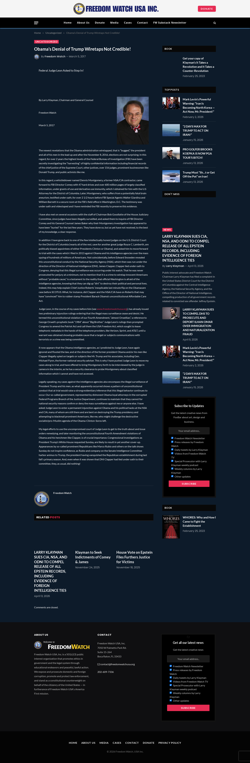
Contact (142, 22)
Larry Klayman (175, 266)
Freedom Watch (55, 56)
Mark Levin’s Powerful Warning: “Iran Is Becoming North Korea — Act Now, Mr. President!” (199, 105)
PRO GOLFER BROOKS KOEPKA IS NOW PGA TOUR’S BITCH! (197, 153)
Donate (207, 8)
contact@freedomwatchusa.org (117, 664)
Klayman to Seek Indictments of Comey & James (93, 557)
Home (68, 22)
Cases (128, 22)
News (167, 229)
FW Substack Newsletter (169, 22)
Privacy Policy (169, 742)
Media (114, 22)
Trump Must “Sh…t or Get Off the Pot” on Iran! (199, 174)
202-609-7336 (105, 671)
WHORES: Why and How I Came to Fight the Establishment (199, 521)
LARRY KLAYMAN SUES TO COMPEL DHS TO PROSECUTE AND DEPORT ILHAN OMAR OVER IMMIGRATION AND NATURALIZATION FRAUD (199, 322)
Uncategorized (46, 41)
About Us (83, 22)
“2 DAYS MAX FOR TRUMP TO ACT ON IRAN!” (195, 130)
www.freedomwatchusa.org (112, 308)
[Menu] (36, 22)
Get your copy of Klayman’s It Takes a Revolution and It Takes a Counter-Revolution (198, 64)
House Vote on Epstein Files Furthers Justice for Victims (134, 557)
